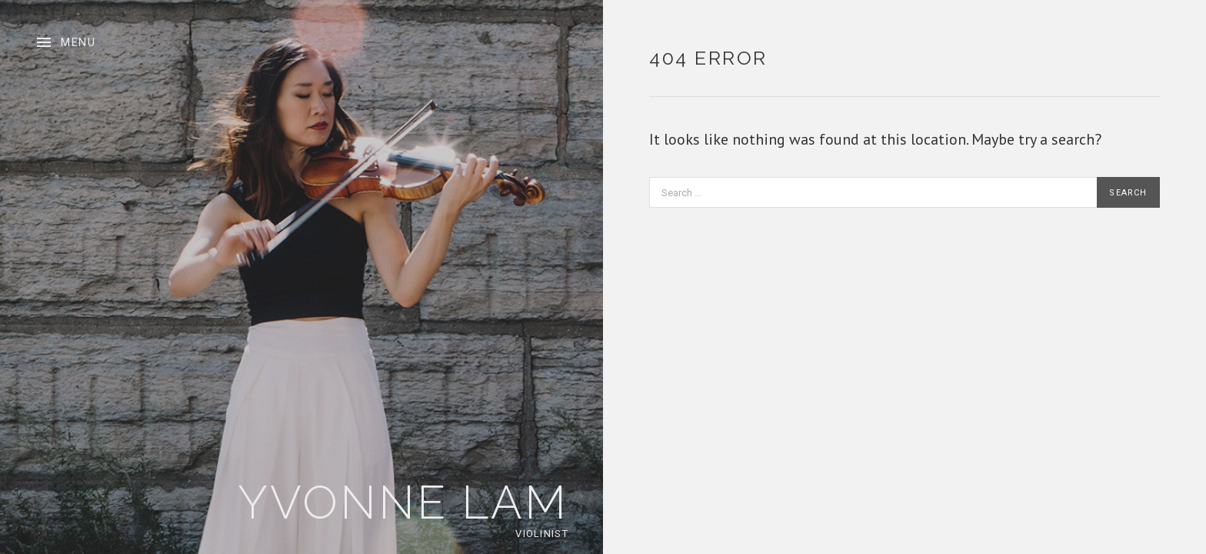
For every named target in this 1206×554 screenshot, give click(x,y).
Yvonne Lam (403, 502)
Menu (78, 42)
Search (1128, 193)
